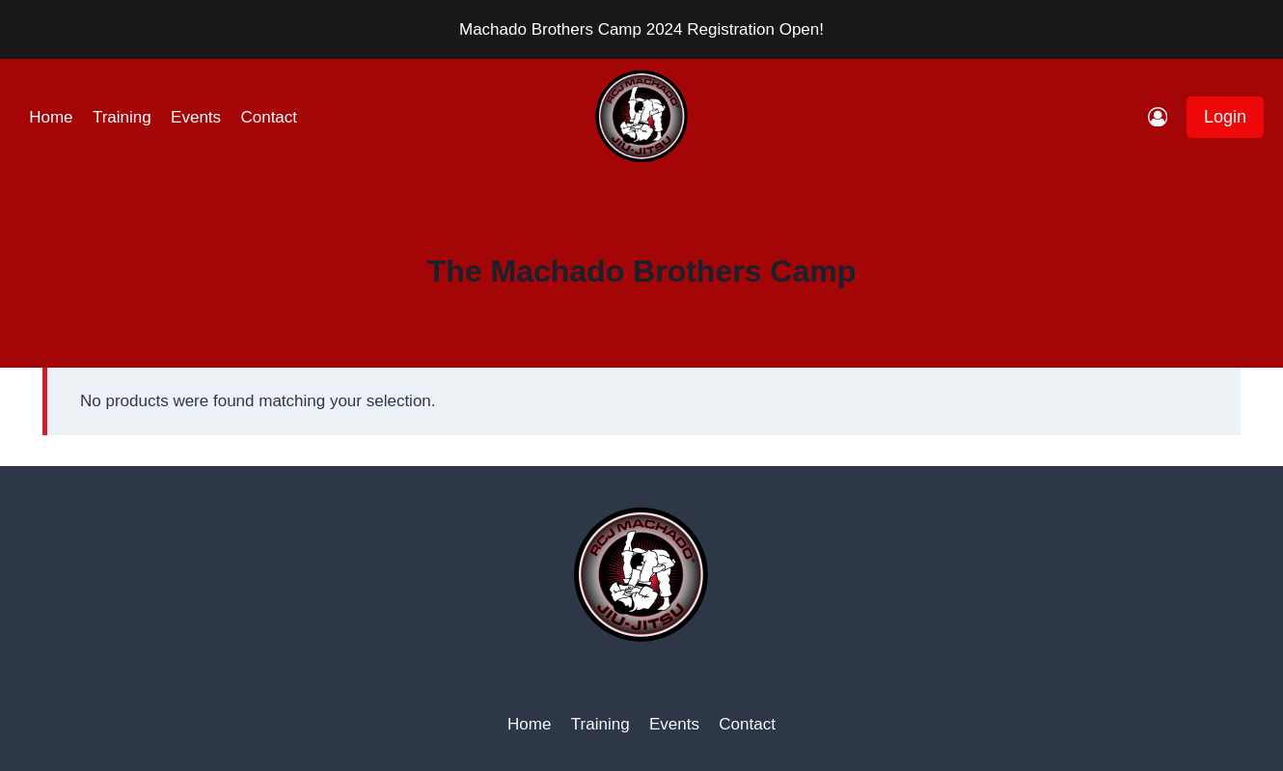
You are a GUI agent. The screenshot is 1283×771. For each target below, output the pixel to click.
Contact (268, 117)
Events (196, 117)
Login (1225, 116)
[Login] (1157, 117)
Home (50, 117)
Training (122, 117)
